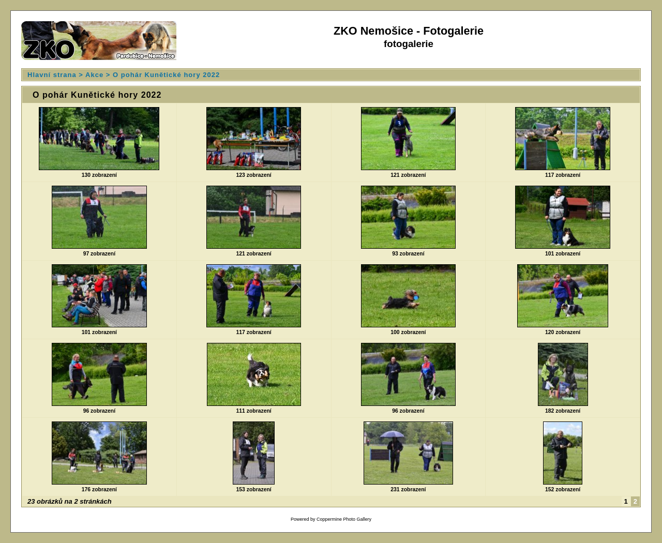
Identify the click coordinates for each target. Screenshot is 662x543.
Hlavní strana (52, 75)
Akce (94, 75)
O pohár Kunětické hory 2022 (166, 75)
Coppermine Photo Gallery (344, 519)
